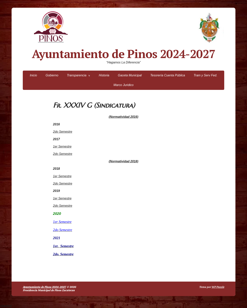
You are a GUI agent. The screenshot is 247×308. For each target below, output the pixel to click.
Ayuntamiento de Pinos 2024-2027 (123, 54)
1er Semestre (62, 146)
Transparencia (76, 75)
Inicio (33, 75)
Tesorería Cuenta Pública (167, 75)
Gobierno (52, 75)
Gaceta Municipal (130, 75)
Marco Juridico (123, 85)
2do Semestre (62, 131)
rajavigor (6, 305)
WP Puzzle (217, 287)
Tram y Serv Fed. (205, 75)
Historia (104, 75)
